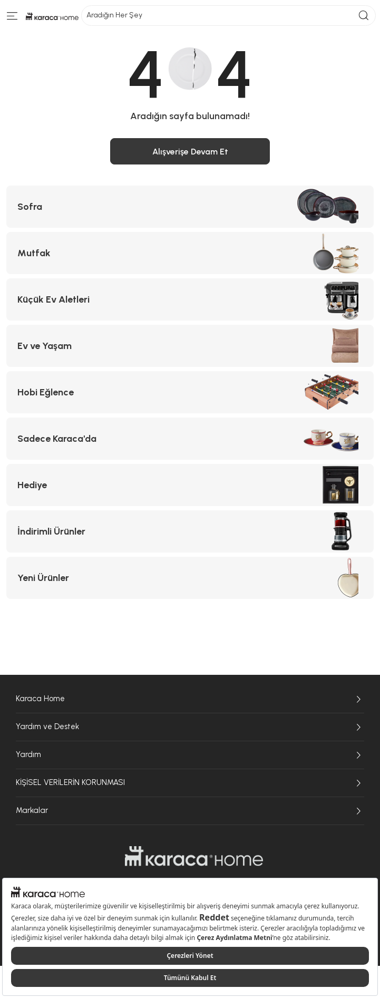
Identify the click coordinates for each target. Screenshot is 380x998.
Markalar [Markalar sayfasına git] (190, 811)
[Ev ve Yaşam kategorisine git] (190, 346)
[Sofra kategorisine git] (190, 207)
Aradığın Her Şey (228, 15)
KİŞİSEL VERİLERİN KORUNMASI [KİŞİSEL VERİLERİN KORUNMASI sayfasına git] (190, 783)
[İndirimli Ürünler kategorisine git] (190, 531)
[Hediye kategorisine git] (190, 485)
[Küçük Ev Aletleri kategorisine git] (190, 299)
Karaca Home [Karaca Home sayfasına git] (190, 699)
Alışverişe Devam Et (190, 152)
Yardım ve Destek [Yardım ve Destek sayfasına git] (190, 727)
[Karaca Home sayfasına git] (194, 856)
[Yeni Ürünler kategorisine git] (190, 578)
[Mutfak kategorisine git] (190, 253)
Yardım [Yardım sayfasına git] (190, 755)
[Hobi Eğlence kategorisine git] (190, 392)
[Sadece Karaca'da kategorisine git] (190, 439)
